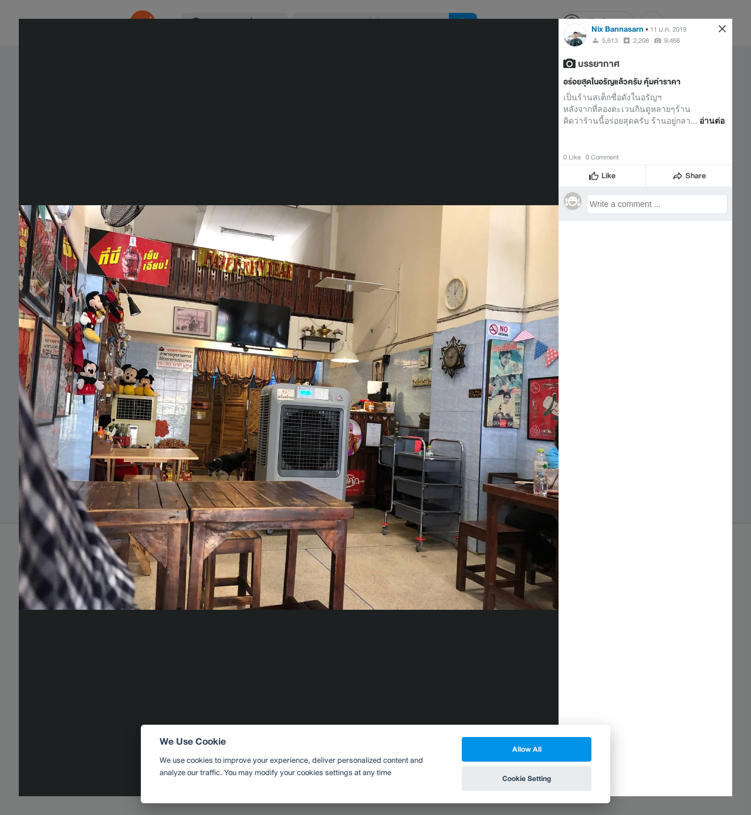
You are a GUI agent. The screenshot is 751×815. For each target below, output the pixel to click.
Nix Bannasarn (617, 29)
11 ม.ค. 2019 (668, 29)
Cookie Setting (526, 778)
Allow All (527, 749)
